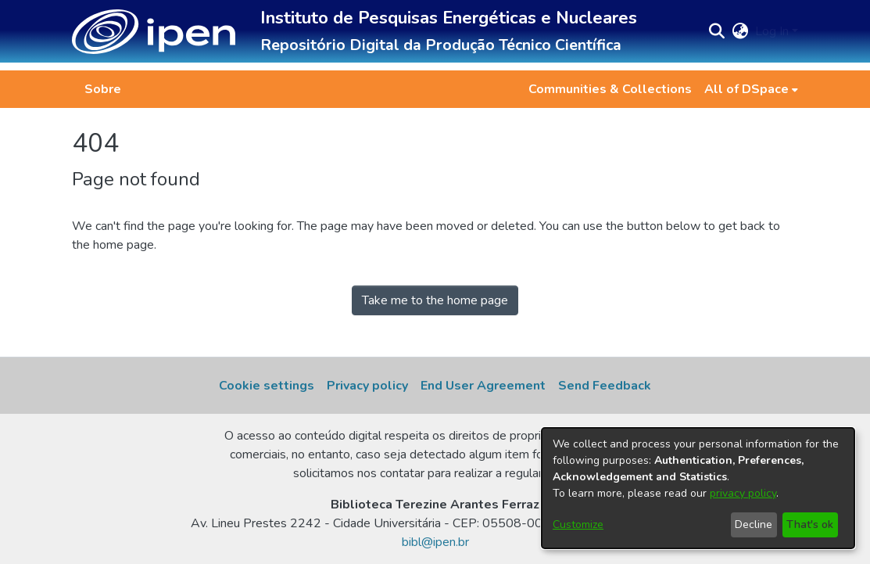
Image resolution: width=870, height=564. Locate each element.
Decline (753, 524)
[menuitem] (751, 89)
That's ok (809, 524)
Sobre (102, 89)
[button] (153, 31)
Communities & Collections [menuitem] (610, 89)
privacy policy (743, 493)
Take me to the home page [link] (435, 300)
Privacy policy (367, 385)
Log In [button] (773, 31)
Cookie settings (266, 385)
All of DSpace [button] (746, 89)
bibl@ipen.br (435, 542)
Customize (578, 524)
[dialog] (698, 488)
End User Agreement (483, 385)
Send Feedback (604, 385)
